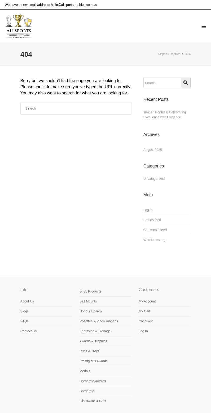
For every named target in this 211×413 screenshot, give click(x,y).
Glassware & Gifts (92, 401)
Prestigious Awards (93, 361)
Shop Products (90, 291)
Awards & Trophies (93, 341)
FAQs (24, 321)
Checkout (146, 321)
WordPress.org (154, 240)
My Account (147, 301)
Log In (143, 331)
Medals (84, 371)
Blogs (24, 311)
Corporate (86, 391)
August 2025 (152, 150)
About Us (27, 301)
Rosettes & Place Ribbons (98, 321)
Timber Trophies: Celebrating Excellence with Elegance (164, 114)
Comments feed (155, 230)
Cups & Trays (89, 351)
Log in (147, 210)
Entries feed (152, 220)
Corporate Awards (92, 381)
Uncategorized (154, 179)
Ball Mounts (88, 301)
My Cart (144, 311)
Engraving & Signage (95, 331)
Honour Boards (90, 311)
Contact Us (28, 331)
